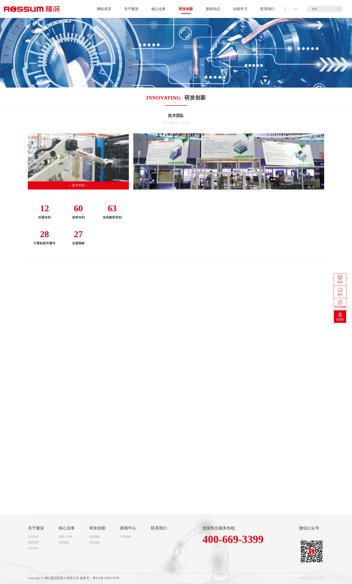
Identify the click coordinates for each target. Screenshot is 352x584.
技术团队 (94, 536)
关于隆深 (131, 9)
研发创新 (97, 528)
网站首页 (104, 9)
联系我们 (267, 9)
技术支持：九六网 (311, 578)
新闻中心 (128, 528)
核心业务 (158, 9)
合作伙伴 (33, 548)
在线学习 (240, 9)
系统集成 (64, 542)
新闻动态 (213, 9)
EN (296, 9)
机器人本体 (65, 536)
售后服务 (94, 542)
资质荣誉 (33, 542)
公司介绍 (33, 536)
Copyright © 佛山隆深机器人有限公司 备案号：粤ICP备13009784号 (73, 578)
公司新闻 (125, 536)
